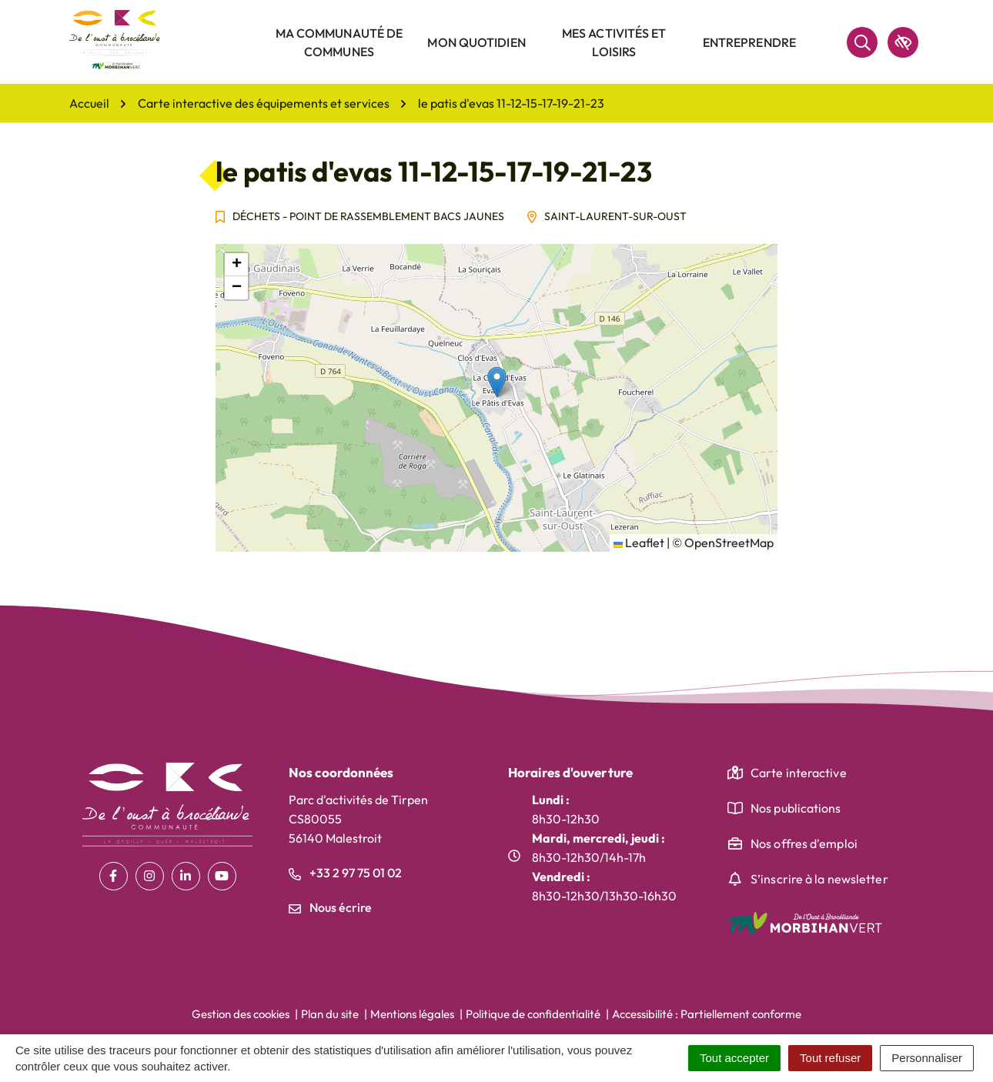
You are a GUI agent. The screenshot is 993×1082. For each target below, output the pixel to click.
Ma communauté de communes (339, 42)
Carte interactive (799, 772)
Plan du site (330, 1014)
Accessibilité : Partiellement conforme (706, 1014)
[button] (497, 382)
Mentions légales (412, 1014)
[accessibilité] (903, 42)
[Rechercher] (862, 42)
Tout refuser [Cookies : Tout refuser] (830, 1057)
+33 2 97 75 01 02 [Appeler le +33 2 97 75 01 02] (345, 872)
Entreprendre (749, 42)
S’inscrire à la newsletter (819, 879)
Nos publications (796, 808)
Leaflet (639, 542)
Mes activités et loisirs (614, 42)
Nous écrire (330, 907)
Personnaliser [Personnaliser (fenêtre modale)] (926, 1057)
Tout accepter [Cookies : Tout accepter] (734, 1057)
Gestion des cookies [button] (240, 1014)
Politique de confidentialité (533, 1014)
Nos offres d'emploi (804, 843)
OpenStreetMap (729, 542)
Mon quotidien (476, 42)
